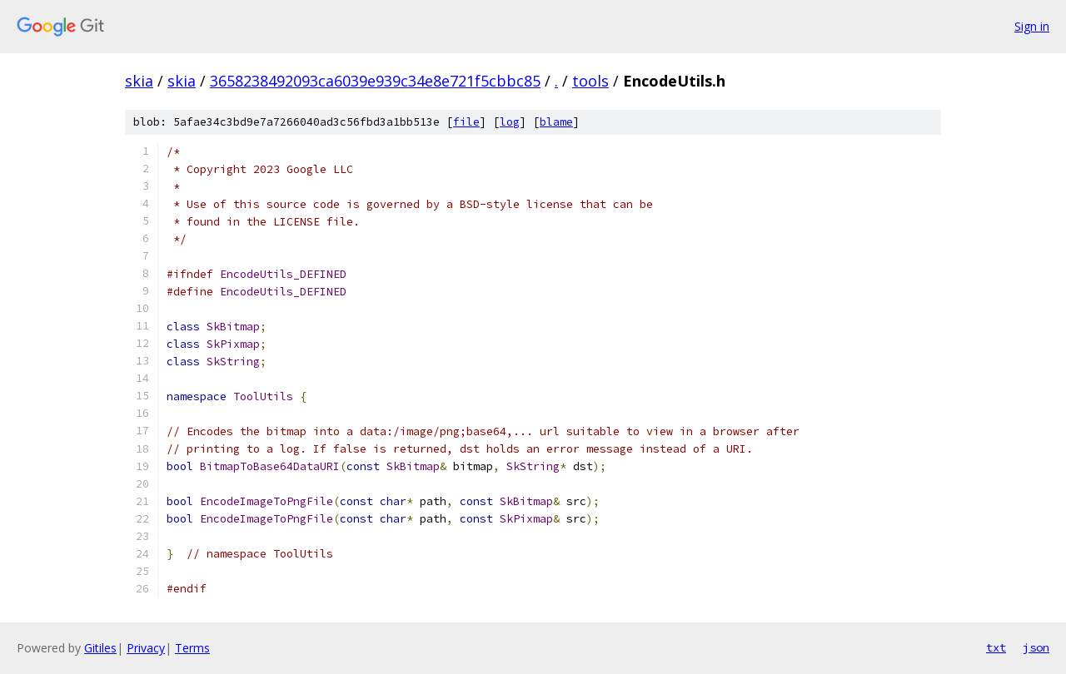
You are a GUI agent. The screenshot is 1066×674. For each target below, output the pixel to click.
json (1036, 647)
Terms (192, 648)
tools (590, 81)
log (510, 122)
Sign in (1031, 26)
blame (556, 122)
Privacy (146, 648)
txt (996, 647)
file (466, 122)
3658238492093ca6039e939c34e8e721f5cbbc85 (375, 81)
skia (139, 81)
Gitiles (100, 648)
